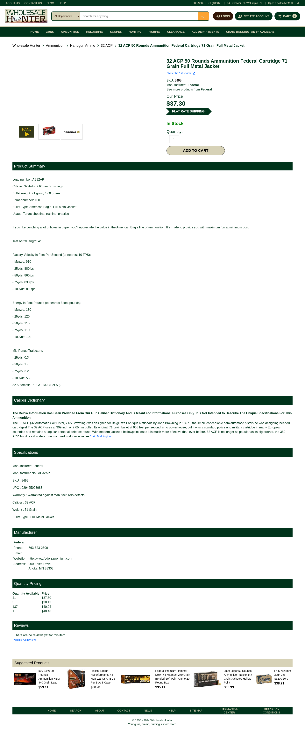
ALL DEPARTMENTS (205, 31)
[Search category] (66, 16)
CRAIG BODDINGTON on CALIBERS (250, 31)
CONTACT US (33, 3)
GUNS (50, 31)
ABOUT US (13, 3)
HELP (62, 3)
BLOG (50, 3)
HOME (34, 31)
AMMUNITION (70, 31)
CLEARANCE (176, 31)
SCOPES (116, 31)
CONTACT (124, 710)
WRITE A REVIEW (24, 639)
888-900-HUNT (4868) (206, 3)
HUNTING (135, 31)
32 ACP (107, 45)
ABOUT (99, 710)
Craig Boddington (100, 436)
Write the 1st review (181, 73)
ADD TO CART (196, 150)
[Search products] (139, 16)
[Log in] (223, 16)
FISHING (154, 31)
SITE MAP (196, 710)
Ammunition (55, 45)
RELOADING (94, 31)
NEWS (148, 710)
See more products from (189, 89)
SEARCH (75, 710)
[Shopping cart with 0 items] (287, 16)
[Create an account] (254, 16)
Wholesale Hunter (26, 45)
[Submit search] (203, 16)
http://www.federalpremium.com (50, 558)
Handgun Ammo (82, 45)
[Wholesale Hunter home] (26, 16)
